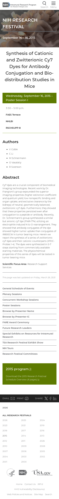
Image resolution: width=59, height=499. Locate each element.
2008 (42, 446)
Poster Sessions (11, 305)
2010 (5, 446)
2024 (42, 420)
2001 (5, 461)
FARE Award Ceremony (16, 322)
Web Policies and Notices (19, 494)
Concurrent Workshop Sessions (21, 299)
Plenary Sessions (12, 294)
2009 (23, 446)
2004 (5, 456)
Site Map (38, 494)
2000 (24, 461)
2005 (42, 451)
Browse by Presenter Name (18, 311)
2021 (23, 425)
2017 (23, 430)
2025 (23, 420)
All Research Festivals (17, 415)
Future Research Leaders (17, 328)
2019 (42, 425)
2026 (5, 407)
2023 (5, 425)
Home (19, 484)
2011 (23, 441)
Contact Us (30, 484)
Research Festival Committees (20, 353)
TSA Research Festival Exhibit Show (23, 342)
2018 (5, 430)
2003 (23, 456)
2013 (42, 435)
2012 (5, 441)
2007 (5, 451)
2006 (23, 451)
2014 (23, 435)
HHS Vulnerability (29, 489)
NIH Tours (8, 348)
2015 (18, 369)
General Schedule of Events (18, 288)
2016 (42, 430)
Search (48, 494)
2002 (42, 456)
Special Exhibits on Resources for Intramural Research (28, 335)
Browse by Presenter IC (16, 316)
